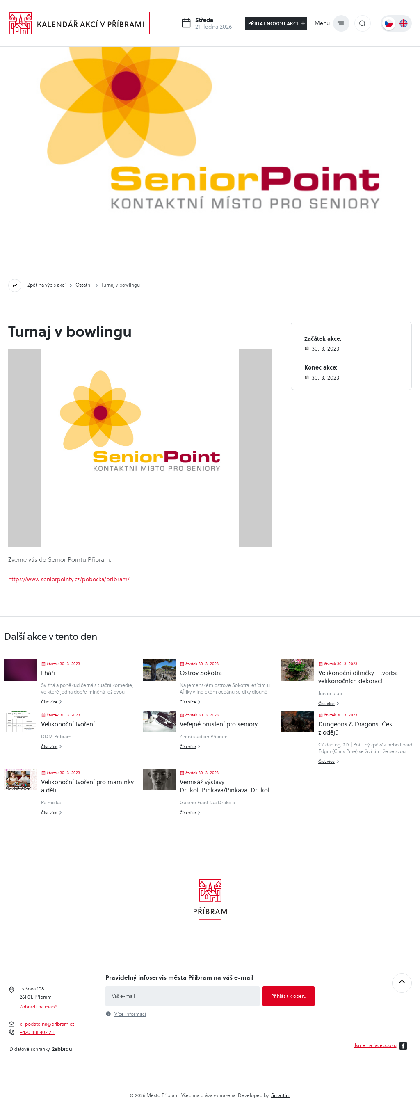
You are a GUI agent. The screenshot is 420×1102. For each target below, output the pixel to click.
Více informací (130, 1014)
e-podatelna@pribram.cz (47, 1024)
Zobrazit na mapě (38, 1007)
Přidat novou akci (276, 23)
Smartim (280, 1095)
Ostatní (83, 284)
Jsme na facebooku (382, 1045)
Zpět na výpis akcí (46, 284)
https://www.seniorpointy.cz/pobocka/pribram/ (69, 579)
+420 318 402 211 (37, 1032)
